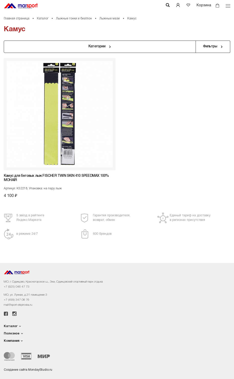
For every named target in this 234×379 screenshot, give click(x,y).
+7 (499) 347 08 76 (16, 299)
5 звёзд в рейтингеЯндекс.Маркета (30, 217)
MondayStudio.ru (40, 369)
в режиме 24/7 (27, 233)
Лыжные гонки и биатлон (74, 18)
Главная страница (16, 18)
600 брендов (102, 233)
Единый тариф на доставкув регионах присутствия (190, 217)
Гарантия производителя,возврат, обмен (111, 217)
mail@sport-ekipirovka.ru (18, 304)
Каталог (42, 18)
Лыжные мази (109, 18)
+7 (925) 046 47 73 (16, 286)
